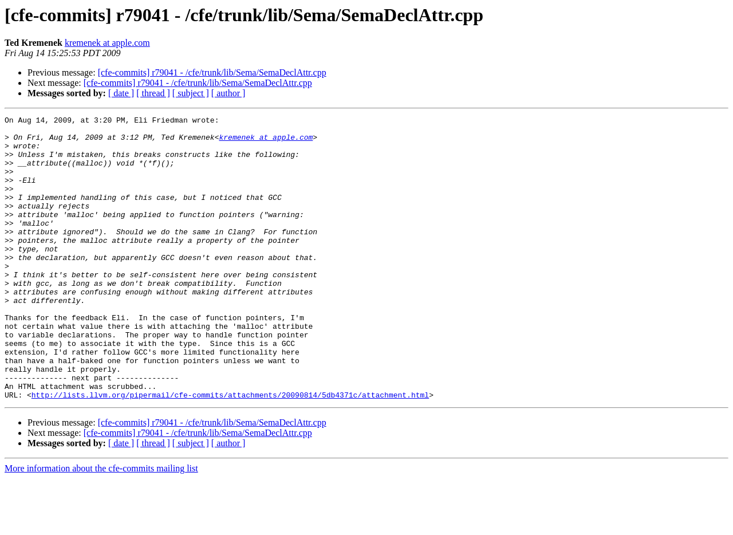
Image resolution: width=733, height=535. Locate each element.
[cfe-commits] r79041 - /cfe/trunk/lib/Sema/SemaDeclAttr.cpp (212, 72)
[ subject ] (190, 93)
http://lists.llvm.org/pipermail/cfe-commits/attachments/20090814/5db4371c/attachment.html (230, 451)
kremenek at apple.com (107, 43)
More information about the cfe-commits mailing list (101, 525)
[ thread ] (153, 93)
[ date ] (121, 93)
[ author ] (228, 93)
